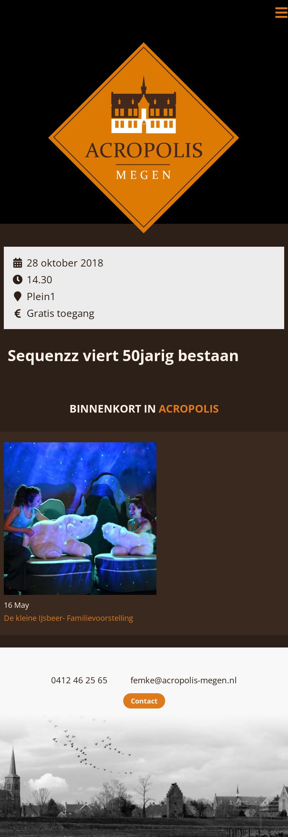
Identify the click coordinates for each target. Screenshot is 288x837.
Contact (144, 700)
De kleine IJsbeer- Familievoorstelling (68, 618)
